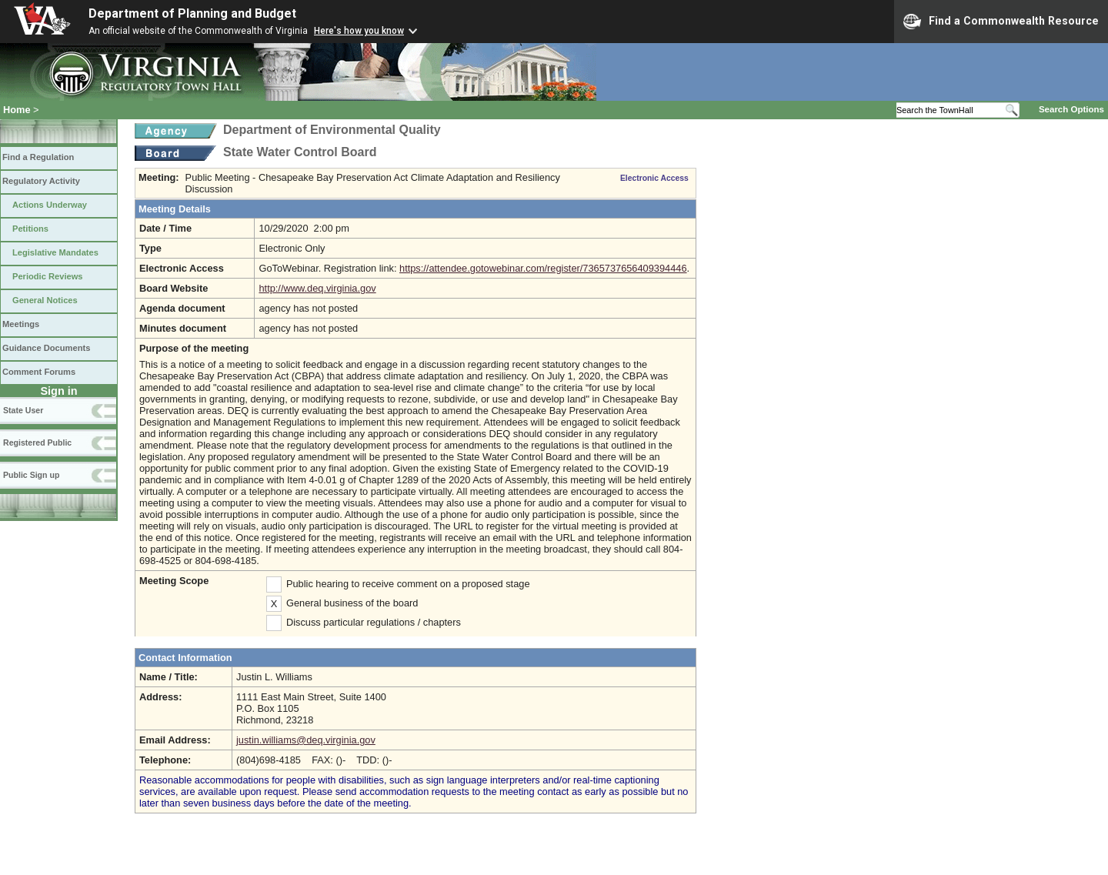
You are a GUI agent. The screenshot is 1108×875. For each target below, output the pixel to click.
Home (17, 109)
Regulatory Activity (41, 180)
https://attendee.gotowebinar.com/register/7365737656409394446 (543, 268)
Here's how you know (359, 30)
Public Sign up (31, 474)
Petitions (30, 228)
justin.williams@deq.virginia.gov (305, 740)
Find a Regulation (38, 157)
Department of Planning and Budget (192, 13)
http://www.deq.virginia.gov (317, 288)
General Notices (45, 300)
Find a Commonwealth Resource (1001, 21)
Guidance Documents (46, 347)
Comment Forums (38, 371)
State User (23, 410)
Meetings (20, 324)
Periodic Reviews (47, 276)
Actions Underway (49, 204)
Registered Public (37, 442)
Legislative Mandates (55, 252)
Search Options (1071, 109)
